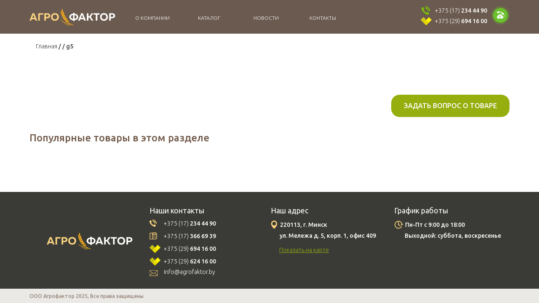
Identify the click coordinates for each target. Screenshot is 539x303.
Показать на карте (304, 250)
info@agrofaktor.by (189, 271)
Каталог (209, 18)
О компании (152, 18)
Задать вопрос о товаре (450, 105)
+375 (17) (461, 10)
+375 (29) (461, 21)
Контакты (323, 18)
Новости (266, 18)
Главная (46, 46)
